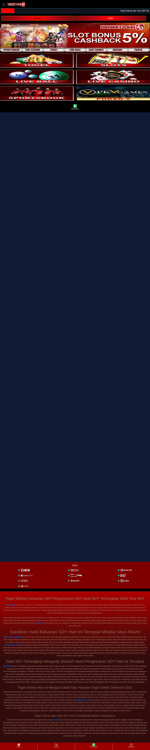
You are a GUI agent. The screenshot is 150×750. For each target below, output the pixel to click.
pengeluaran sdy (12, 645)
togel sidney (11, 605)
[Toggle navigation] (4, 4)
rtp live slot (39, 623)
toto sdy (55, 720)
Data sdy (7, 666)
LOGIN (110, 18)
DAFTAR (37, 18)
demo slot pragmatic (12, 637)
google (144, 728)
